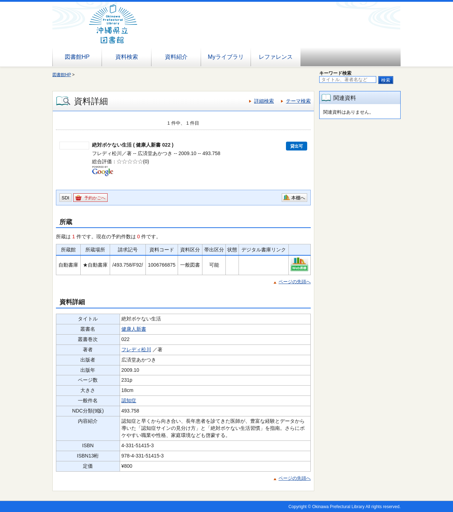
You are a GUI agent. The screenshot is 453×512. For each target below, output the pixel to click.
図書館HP (77, 57)
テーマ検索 (298, 101)
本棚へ (298, 197)
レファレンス (276, 57)
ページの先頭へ (295, 281)
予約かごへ (94, 197)
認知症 (128, 400)
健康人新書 (133, 329)
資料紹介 (176, 57)
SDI (65, 197)
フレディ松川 (136, 349)
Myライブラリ (225, 57)
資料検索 (126, 57)
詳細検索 (264, 101)
